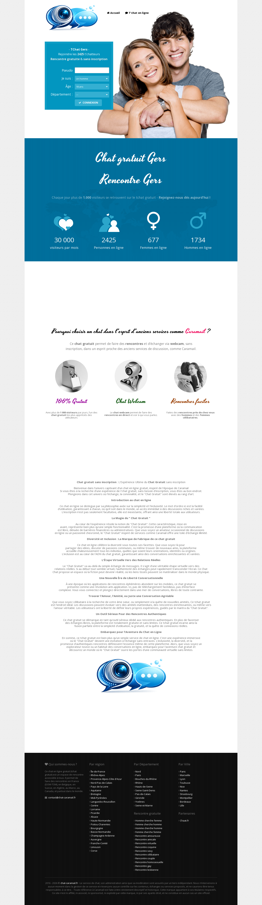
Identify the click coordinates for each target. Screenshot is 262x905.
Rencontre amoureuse (147, 835)
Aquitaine (96, 790)
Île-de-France (98, 771)
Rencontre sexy (144, 851)
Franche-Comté (99, 843)
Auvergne (96, 839)
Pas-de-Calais (143, 794)
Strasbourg (186, 794)
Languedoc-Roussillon (103, 801)
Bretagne (96, 794)
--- (77, 94)
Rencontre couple (145, 858)
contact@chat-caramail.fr (62, 797)
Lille (182, 805)
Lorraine (95, 809)
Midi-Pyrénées (99, 797)
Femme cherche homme (148, 824)
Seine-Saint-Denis (145, 790)
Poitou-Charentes (100, 824)
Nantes (184, 790)
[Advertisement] (131, 297)
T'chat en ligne (137, 13)
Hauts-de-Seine (144, 786)
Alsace (94, 816)
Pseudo (67, 70)
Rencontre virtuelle (145, 843)
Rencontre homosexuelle (149, 862)
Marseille (185, 775)
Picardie (95, 813)
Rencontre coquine (145, 847)
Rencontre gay (143, 866)
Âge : (69, 86)
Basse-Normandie (101, 831)
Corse (94, 850)
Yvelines (140, 801)
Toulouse (185, 782)
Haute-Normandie (101, 820)
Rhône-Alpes (98, 775)
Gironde (139, 797)
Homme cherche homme (148, 828)
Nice (182, 786)
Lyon (182, 779)
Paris (138, 775)
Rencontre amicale (145, 839)
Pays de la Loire (99, 786)
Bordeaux (185, 801)
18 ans (79, 86)
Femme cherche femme (148, 832)
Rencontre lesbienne (146, 869)
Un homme (82, 78)
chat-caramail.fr (69, 883)
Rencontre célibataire (147, 854)
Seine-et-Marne (144, 805)
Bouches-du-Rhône (146, 779)
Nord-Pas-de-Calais (101, 782)
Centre (94, 805)
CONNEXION (88, 102)
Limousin (96, 847)
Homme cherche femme (148, 820)
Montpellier (186, 797)
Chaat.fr (184, 820)
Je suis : (67, 78)
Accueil (113, 13)
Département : (62, 94)
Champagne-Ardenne (103, 835)
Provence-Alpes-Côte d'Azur (106, 779)
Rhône (139, 782)
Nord (138, 771)
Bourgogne (97, 828)
